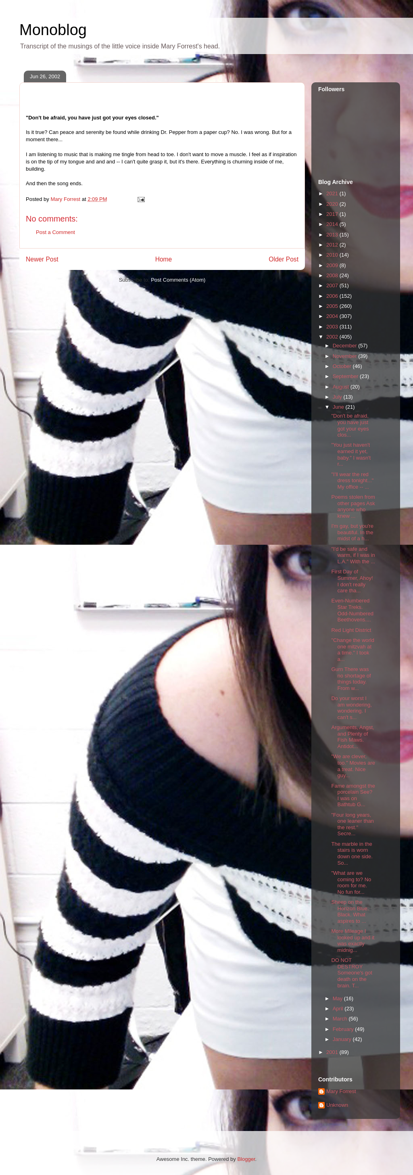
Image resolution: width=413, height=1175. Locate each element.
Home (163, 259)
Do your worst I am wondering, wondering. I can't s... (351, 707)
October (343, 366)
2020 (333, 204)
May (338, 998)
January (343, 1039)
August (341, 387)
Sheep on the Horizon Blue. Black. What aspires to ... (350, 911)
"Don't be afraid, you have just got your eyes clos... (350, 425)
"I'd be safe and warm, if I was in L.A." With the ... (353, 555)
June (339, 407)
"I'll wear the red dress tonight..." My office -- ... (352, 480)
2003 (333, 327)
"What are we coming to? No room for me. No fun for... (351, 882)
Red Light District (351, 630)
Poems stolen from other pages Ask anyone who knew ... (353, 506)
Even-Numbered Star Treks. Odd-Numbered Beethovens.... (352, 610)
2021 (333, 193)
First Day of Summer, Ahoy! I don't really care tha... (352, 581)
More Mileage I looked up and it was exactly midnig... (352, 940)
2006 (333, 296)
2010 (333, 255)
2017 (333, 214)
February (344, 1029)
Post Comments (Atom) (178, 280)
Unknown (337, 1105)
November (346, 356)
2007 (333, 285)
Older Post (283, 259)
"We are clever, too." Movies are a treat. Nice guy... (353, 765)
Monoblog (53, 29)
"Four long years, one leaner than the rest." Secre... (352, 824)
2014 (333, 224)
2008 (333, 275)
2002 (333, 337)
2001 (333, 1052)
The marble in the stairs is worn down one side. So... (351, 853)
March (341, 1019)
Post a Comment (55, 232)
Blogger (246, 1159)
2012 (333, 245)
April (339, 1009)
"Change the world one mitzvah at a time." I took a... (352, 649)
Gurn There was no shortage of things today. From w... (351, 678)
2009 (333, 265)
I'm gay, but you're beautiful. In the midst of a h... (352, 532)
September (346, 376)
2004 (333, 316)
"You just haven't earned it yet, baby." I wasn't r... (351, 454)
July (338, 397)
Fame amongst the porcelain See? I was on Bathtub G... (353, 795)
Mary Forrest (341, 1091)
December (346, 346)
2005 (333, 306)
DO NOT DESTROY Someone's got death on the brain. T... (351, 972)
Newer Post (42, 259)
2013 (333, 235)
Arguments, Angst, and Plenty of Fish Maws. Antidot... (352, 736)
